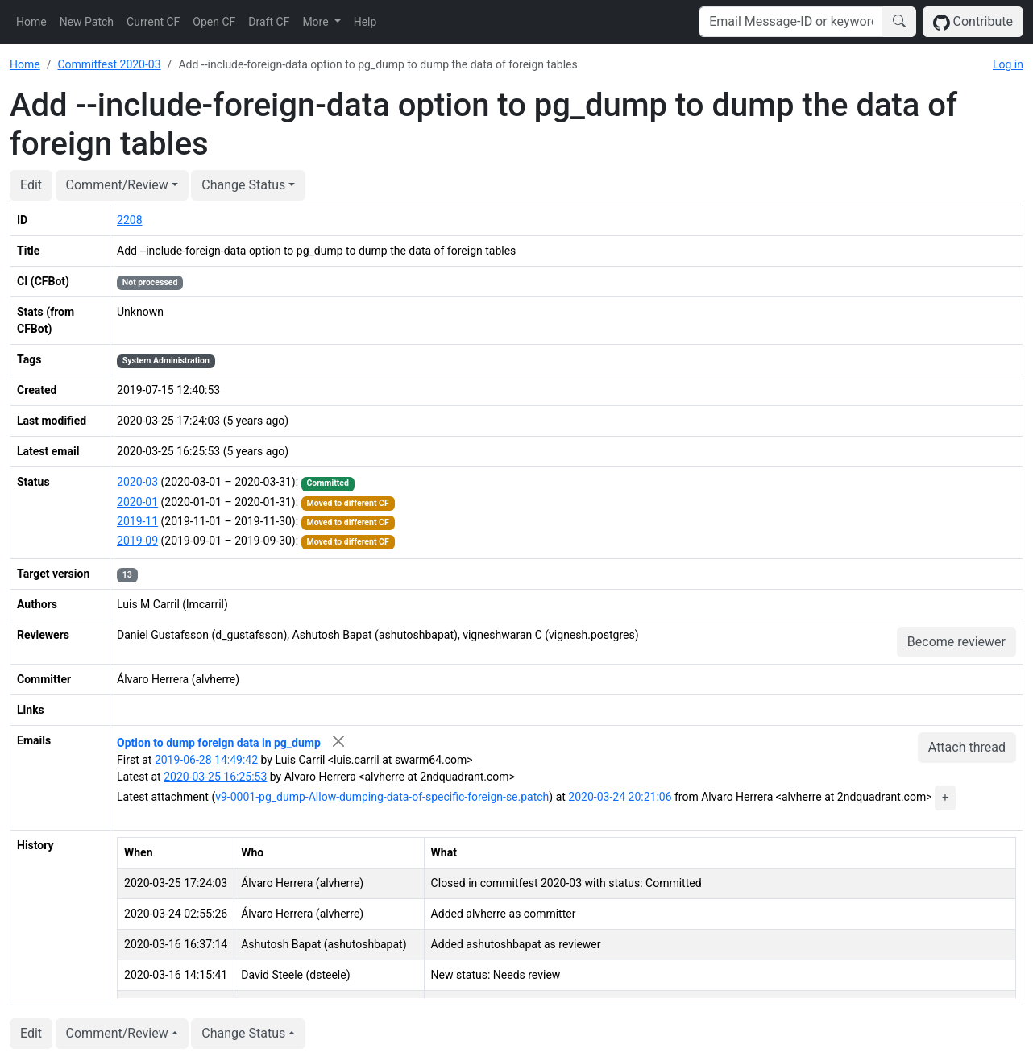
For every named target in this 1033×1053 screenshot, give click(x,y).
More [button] (316, 21)
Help (365, 21)
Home (31, 21)
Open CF (214, 21)
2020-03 (137, 481)
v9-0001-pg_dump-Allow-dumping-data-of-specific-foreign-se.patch (382, 796)
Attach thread (967, 747)
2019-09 (137, 540)
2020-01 (137, 501)
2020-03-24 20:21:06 (619, 796)
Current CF (153, 21)
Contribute (973, 22)
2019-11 (137, 521)
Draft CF (268, 21)
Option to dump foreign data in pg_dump (219, 742)
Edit (31, 185)
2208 (129, 220)
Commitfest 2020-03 (108, 64)
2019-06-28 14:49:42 (206, 759)
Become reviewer (956, 641)
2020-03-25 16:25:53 (215, 776)
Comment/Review (117, 185)
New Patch (87, 21)
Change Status (243, 185)
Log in (1008, 64)
